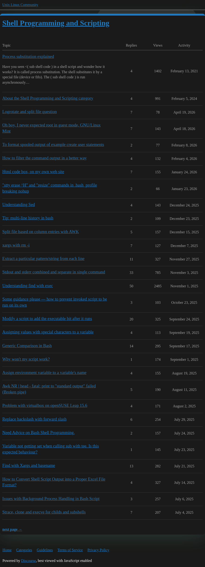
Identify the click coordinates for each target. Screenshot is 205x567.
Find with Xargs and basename (28, 465)
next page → (12, 529)
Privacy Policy (98, 550)
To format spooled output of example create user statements (53, 144)
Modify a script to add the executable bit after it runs (47, 318)
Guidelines (45, 550)
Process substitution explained (28, 56)
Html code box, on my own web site (33, 171)
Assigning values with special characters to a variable (48, 332)
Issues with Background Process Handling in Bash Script (51, 498)
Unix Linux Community (20, 5)
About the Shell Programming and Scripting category (47, 98)
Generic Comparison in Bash (27, 345)
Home (7, 550)
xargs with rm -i (15, 245)
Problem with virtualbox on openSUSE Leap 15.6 (44, 405)
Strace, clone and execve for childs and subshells (44, 512)
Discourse (28, 561)
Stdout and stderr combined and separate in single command (53, 272)
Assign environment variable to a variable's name (44, 372)
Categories (24, 550)
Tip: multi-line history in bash (27, 218)
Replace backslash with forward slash (34, 419)
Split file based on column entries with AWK (40, 231)
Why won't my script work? (26, 359)
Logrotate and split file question (29, 111)
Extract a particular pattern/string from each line (43, 258)
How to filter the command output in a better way (44, 158)
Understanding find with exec (27, 285)
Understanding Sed (18, 204)
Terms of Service (70, 550)
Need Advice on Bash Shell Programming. (38, 432)
